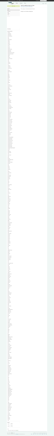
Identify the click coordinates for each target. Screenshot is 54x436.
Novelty (8, 303)
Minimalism (9, 284)
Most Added (9, 11)
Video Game (9, 410)
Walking (20, 0)
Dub (8, 170)
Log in (45, 3)
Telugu (8, 383)
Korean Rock (9, 259)
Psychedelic (9, 326)
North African (9, 301)
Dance (8, 157)
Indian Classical (9, 233)
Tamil (8, 378)
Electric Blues (9, 176)
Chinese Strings (9, 108)
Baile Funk (9, 70)
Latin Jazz (9, 264)
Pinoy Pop (9, 315)
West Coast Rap (9, 415)
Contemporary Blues (10, 138)
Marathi (8, 278)
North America (9, 302)
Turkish (8, 402)
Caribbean (9, 94)
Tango (8, 379)
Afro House (9, 44)
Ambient (8, 56)
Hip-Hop (8, 221)
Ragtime (8, 329)
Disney (8, 165)
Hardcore (9, 213)
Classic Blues (9, 133)
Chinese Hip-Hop (9, 106)
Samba (8, 353)
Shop (25, 3)
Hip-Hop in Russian (10, 222)
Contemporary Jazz (10, 144)
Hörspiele (9, 228)
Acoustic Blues (9, 33)
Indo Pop (9, 239)
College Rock (9, 134)
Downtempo (9, 169)
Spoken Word (9, 371)
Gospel (8, 202)
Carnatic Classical (10, 95)
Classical (9, 131)
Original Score (9, 310)
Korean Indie (9, 258)
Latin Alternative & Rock (10, 263)
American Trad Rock (10, 58)
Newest (8, 13)
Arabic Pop (9, 62)
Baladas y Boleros (10, 71)
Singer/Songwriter (10, 358)
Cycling (22, 0)
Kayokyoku (9, 253)
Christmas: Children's (10, 119)
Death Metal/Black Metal (10, 159)
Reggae (8, 335)
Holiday (8, 226)
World (8, 416)
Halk (8, 209)
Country (8, 150)
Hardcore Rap (9, 214)
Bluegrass (9, 77)
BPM (8, 12)
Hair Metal (9, 208)
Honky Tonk (9, 227)
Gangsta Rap (9, 196)
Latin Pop (9, 266)
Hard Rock (9, 215)
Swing (8, 377)
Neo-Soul (9, 296)
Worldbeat (9, 417)
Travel (8, 398)
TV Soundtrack (9, 404)
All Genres (9, 32)
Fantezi (8, 182)
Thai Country (9, 385)
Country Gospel (9, 152)
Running (17, 0)
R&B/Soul (9, 334)
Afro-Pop (9, 45)
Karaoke (8, 252)
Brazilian (9, 87)
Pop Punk (9, 321)
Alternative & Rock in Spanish (11, 52)
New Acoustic (9, 297)
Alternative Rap (9, 51)
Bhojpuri (8, 75)
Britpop (8, 90)
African (8, 38)
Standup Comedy (10, 373)
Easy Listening (9, 175)
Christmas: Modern (10, 125)
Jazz (8, 247)
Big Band (9, 76)
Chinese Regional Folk (10, 107)
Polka (8, 316)
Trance (8, 397)
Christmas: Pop (9, 126)
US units (38, 0)
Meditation (9, 282)
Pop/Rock (9, 322)
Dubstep (8, 171)
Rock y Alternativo (10, 347)
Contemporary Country (10, 140)
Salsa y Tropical (9, 352)
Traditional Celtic (9, 390)
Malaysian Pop (9, 276)
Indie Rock (9, 238)
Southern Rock (9, 370)
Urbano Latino (9, 409)
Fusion (8, 195)
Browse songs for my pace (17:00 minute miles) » (27, 6)
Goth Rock (9, 203)
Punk (8, 328)
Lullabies (9, 272)
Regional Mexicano (10, 339)
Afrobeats (9, 43)
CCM (8, 96)
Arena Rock (9, 63)
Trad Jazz (9, 396)
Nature (8, 295)
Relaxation (9, 340)
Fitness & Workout (10, 184)
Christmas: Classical (10, 121)
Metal (8, 283)
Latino (8, 265)
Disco (8, 164)
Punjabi (8, 327)
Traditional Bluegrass (10, 389)
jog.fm (8, 0)
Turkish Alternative (10, 403)
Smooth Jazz (9, 360)
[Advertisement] (13, 22)
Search (8, 422)
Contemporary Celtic (10, 139)
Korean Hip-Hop (9, 257)
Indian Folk (9, 234)
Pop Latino (9, 320)
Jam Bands (9, 245)
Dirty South (9, 163)
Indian (8, 232)
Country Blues (9, 151)
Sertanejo (9, 354)
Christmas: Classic (10, 120)
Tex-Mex (8, 384)
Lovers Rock (9, 271)
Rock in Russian (9, 345)
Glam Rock (9, 201)
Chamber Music (9, 100)
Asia (8, 64)
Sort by (8, 8)
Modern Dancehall (10, 285)
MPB (8, 289)
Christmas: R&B (9, 127)
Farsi (8, 183)
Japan (8, 246)
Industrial (9, 240)
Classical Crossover (10, 132)
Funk (8, 194)
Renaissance (9, 341)
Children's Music (9, 102)
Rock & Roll (9, 346)
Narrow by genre (9, 31)
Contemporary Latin (10, 145)
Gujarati (8, 207)
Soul (8, 364)
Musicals (9, 291)
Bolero (8, 81)
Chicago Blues (9, 101)
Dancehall (9, 158)
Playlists (21, 3)
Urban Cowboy (9, 408)
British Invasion (9, 89)
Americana (9, 57)
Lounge (8, 270)
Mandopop (9, 277)
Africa (8, 37)
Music (17, 3)
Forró (8, 190)
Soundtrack (9, 366)
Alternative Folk (9, 50)
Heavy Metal (9, 219)
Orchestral (9, 308)
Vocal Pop (9, 414)
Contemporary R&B (10, 146)
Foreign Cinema (9, 189)
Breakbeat (9, 88)
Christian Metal (9, 113)
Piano (8, 314)
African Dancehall (10, 39)
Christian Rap (9, 115)
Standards (9, 372)
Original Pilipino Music (10, 309)
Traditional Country (10, 391)
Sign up (43, 3)
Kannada (9, 251)
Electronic (9, 177)
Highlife (8, 220)
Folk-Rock (9, 188)
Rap (8, 333)
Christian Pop (9, 114)
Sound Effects (9, 365)
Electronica (9, 178)
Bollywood (9, 82)
